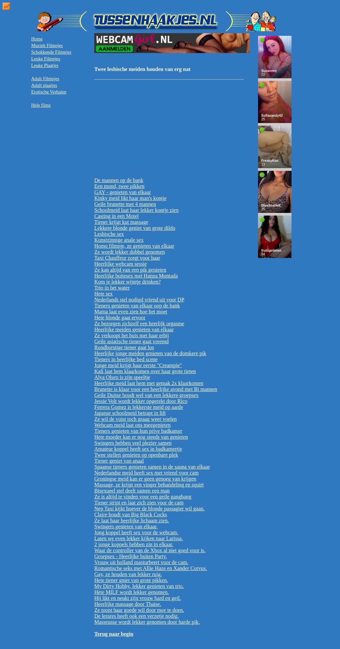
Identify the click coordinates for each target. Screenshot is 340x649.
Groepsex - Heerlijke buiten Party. (130, 556)
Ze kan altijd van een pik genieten (130, 270)
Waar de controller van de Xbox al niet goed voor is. (150, 550)
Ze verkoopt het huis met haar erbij (131, 335)
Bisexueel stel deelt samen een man (132, 490)
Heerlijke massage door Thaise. (127, 604)
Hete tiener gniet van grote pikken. (131, 580)
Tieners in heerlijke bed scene (125, 359)
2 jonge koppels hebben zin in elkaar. (133, 544)
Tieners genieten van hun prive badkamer (138, 431)
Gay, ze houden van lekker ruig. (128, 574)
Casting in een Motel (116, 216)
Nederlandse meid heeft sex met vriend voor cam (146, 473)
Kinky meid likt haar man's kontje (130, 198)
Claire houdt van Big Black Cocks (130, 514)
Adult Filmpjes (45, 78)
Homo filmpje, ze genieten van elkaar (134, 246)
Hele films (41, 105)
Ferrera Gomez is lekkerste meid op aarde (138, 407)
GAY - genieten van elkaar (122, 192)
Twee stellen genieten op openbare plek (136, 455)
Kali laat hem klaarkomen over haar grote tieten (145, 371)
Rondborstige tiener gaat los (124, 347)
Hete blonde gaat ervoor (119, 317)
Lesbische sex (109, 234)
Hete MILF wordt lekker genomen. (131, 592)
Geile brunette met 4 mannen (125, 204)
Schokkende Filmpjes (51, 52)
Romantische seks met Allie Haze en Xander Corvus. (150, 568)
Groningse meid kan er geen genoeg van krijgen (145, 479)
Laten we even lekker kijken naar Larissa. (138, 538)
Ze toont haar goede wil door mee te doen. (139, 610)
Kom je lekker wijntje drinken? (127, 282)
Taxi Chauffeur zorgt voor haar (127, 258)
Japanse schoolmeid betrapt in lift (130, 413)
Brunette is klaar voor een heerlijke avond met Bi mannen (155, 389)
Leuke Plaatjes (44, 65)
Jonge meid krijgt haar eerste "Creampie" (138, 365)
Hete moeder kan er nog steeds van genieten (141, 437)
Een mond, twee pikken (119, 186)
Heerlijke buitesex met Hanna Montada (136, 276)
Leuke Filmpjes (45, 58)
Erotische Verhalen (48, 92)
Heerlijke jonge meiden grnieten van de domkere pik (150, 353)
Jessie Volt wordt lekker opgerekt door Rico (140, 401)
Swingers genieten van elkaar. (126, 526)
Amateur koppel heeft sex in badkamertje (138, 449)
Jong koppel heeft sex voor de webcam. (136, 532)
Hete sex (103, 293)
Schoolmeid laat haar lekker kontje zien (136, 210)
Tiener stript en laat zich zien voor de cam (139, 502)
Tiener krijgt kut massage (121, 222)
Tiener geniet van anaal (119, 461)
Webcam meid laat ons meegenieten (132, 425)
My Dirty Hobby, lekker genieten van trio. (139, 586)
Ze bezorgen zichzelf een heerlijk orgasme (139, 323)
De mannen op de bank (118, 180)
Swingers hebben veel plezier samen (133, 443)
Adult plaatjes (44, 85)
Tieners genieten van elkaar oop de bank (137, 305)
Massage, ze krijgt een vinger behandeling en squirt (149, 484)
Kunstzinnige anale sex (118, 240)
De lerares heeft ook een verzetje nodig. (136, 616)
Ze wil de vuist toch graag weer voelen (135, 419)
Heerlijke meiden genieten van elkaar (134, 329)
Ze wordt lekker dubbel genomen (129, 252)
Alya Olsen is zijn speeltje (122, 377)
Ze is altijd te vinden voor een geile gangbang (142, 496)
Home (36, 38)
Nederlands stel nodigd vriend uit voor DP (139, 299)
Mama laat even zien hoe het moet (130, 311)
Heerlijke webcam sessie (120, 264)
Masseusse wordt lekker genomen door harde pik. (147, 622)
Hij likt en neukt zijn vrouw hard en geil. (137, 598)
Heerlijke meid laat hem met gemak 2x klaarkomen (148, 383)
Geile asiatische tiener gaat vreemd (131, 341)
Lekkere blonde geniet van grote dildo (134, 228)
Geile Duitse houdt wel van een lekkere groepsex (146, 395)
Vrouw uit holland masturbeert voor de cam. (141, 562)
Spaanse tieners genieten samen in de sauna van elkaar (152, 467)
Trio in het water (112, 288)
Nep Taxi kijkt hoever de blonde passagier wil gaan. (149, 508)
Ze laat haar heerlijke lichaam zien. (131, 520)
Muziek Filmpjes (47, 45)
